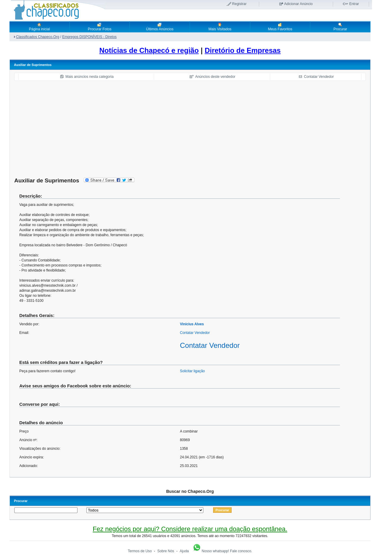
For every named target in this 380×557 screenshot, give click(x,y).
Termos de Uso (140, 551)
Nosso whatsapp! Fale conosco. (222, 551)
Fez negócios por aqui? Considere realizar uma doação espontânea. (190, 529)
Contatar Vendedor (319, 77)
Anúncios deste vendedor (215, 77)
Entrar (354, 4)
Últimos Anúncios (159, 26)
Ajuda (184, 551)
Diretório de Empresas (243, 50)
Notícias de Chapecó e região (149, 50)
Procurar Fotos (99, 26)
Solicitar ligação (192, 371)
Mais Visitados (219, 26)
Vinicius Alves (192, 324)
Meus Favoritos (280, 26)
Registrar (239, 4)
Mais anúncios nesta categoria (90, 77)
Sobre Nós (165, 551)
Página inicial (39, 26)
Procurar (340, 26)
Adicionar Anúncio (298, 4)
